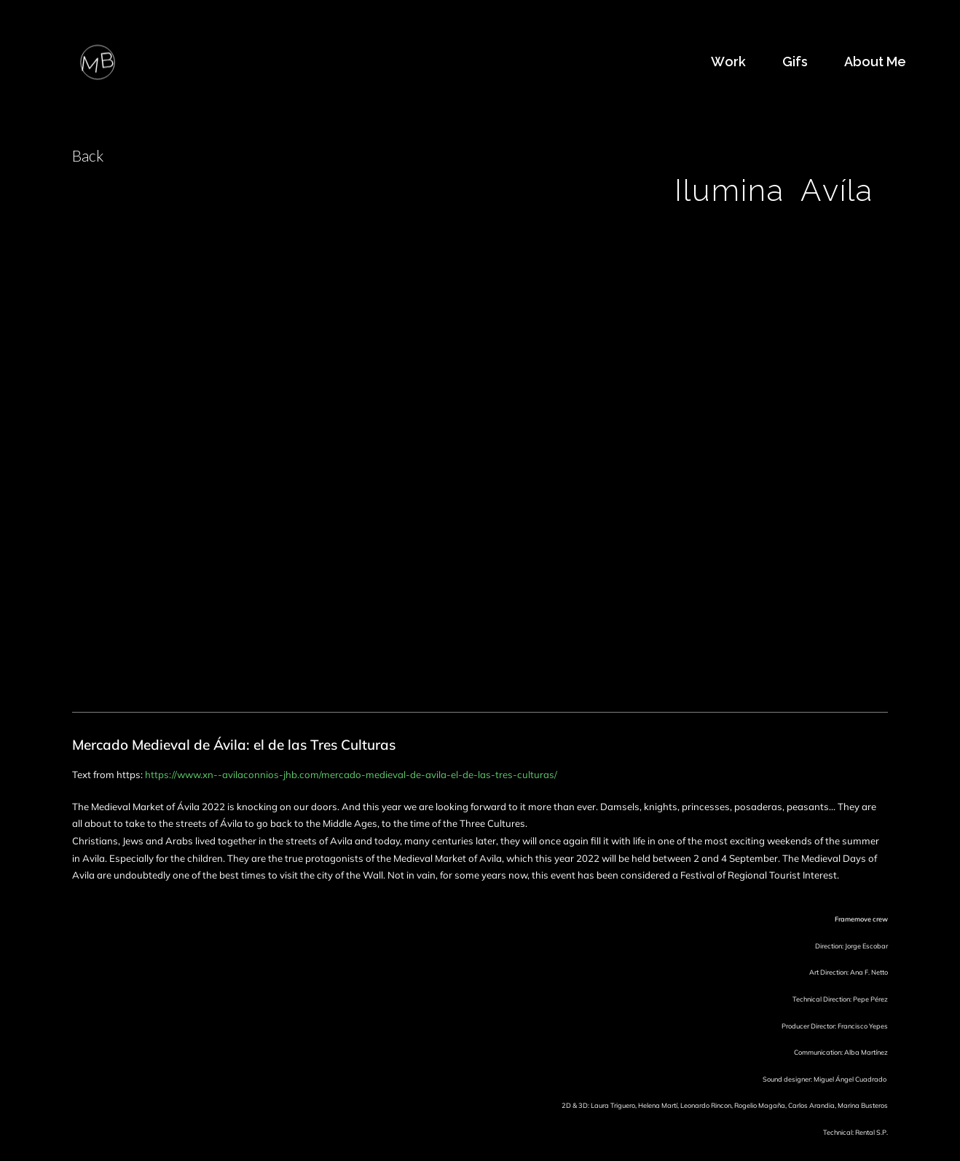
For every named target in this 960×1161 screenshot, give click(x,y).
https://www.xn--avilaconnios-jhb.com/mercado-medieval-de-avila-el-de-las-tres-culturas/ (351, 774)
